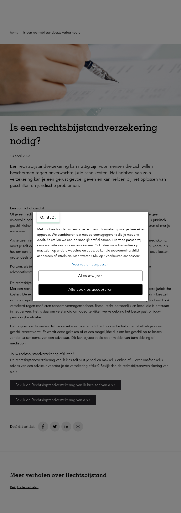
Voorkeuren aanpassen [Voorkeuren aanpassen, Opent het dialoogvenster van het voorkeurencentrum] (90, 264)
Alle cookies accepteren (90, 289)
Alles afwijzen (90, 276)
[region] (90, 256)
